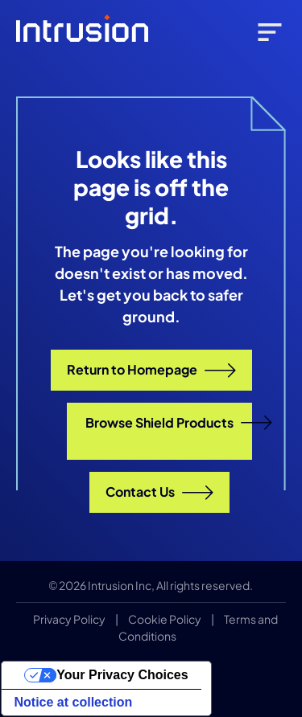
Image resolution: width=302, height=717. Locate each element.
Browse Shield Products (168, 423)
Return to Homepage (151, 370)
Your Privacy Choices (122, 675)
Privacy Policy (69, 619)
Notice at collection (73, 702)
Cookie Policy (164, 619)
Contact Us (159, 492)
